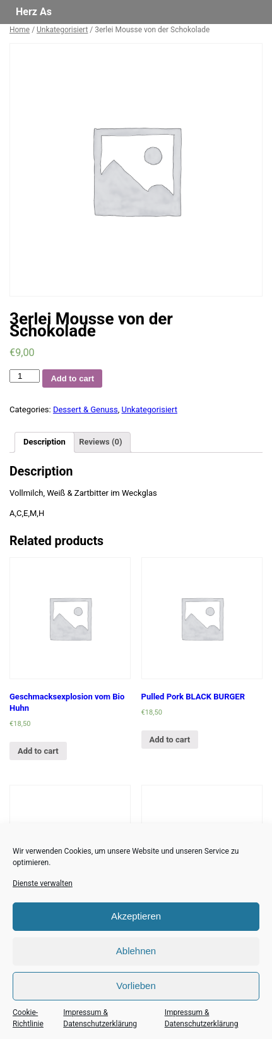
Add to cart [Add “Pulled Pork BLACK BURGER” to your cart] (170, 739)
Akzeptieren (136, 916)
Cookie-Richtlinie (28, 1018)
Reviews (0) (100, 441)
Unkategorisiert (62, 29)
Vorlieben (136, 985)
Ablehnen (136, 950)
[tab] (44, 442)
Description (44, 441)
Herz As (34, 12)
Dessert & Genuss (85, 409)
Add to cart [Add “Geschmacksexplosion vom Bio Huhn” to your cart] (38, 751)
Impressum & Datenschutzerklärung (100, 1018)
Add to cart (72, 378)
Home (19, 29)
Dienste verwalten (43, 883)
